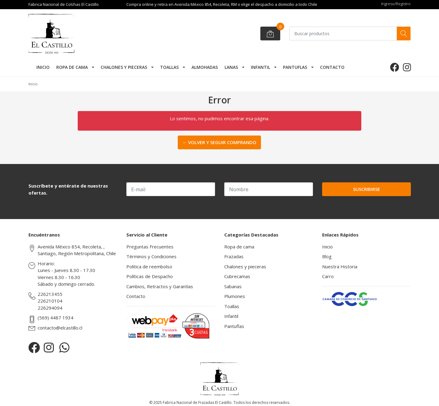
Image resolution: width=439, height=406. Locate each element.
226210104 (50, 301)
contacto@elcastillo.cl (60, 328)
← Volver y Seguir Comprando (219, 142)
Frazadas (234, 256)
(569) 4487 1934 (55, 318)
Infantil (260, 67)
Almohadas (205, 67)
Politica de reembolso (149, 266)
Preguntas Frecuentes (149, 247)
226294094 (50, 308)
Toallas (169, 67)
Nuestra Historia (339, 266)
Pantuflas (295, 67)
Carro (328, 276)
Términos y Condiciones (151, 256)
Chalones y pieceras (124, 67)
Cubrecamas (237, 276)
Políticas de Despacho (149, 276)
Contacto (332, 67)
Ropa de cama (72, 67)
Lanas (231, 67)
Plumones (234, 296)
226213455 (50, 294)
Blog (327, 256)
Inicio (43, 67)
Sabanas (233, 286)
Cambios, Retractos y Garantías (159, 286)
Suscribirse (366, 189)
